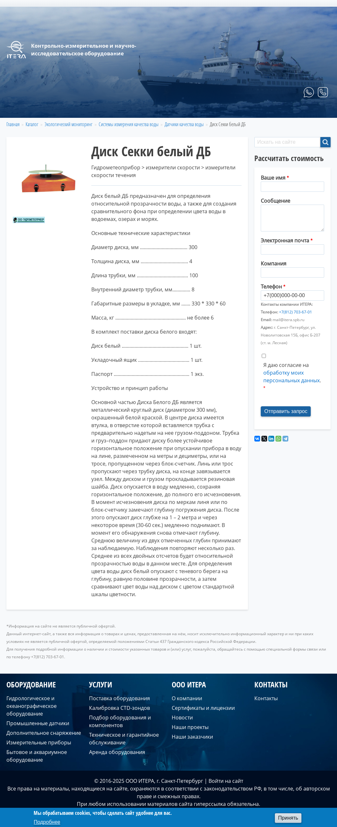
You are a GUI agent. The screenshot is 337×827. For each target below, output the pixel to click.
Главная (163, 110)
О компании (274, 110)
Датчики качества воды (184, 124)
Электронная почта (285, 240)
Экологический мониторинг (69, 124)
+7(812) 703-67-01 (295, 312)
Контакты (313, 110)
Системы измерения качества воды (129, 124)
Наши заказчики (192, 736)
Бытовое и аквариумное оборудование (36, 756)
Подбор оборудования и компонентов (120, 721)
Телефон (271, 286)
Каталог (32, 124)
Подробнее (47, 822)
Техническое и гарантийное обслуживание (124, 738)
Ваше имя (273, 177)
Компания (273, 263)
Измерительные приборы (38, 742)
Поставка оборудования (119, 698)
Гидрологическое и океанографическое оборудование (31, 706)
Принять (288, 818)
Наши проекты (190, 727)
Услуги (239, 110)
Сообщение (275, 200)
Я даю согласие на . (292, 372)
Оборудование (202, 110)
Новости (182, 717)
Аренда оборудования (117, 752)
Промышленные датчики (37, 723)
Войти (216, 780)
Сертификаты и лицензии (203, 707)
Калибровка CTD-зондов (119, 707)
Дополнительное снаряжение (43, 732)
